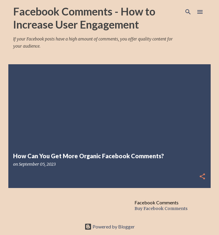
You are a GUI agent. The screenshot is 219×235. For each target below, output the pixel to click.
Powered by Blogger (110, 226)
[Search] (188, 12)
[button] (202, 177)
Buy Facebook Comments (160, 208)
